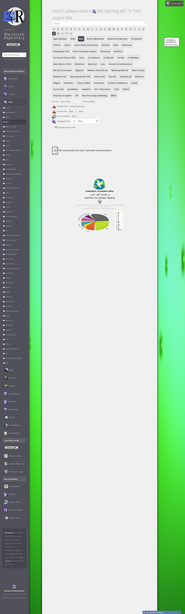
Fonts (81, 57)
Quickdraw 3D (125, 76)
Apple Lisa (10, 378)
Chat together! (12, 486)
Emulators (118, 51)
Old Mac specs (12, 518)
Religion (56, 83)
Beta (81, 38)
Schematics (68, 83)
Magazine (80, 70)
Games (9, 86)
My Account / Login (13, 472)
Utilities (126, 89)
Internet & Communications (120, 64)
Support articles (12, 502)
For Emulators (94, 57)
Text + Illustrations (102, 89)
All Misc (7, 108)
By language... (11, 409)
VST (76, 95)
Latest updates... (12, 433)
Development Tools (61, 51)
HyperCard (92, 64)
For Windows (133, 57)
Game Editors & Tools (62, 64)
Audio (73, 38)
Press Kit (112, 76)
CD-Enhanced (136, 38)
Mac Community (10, 479)
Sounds (134, 83)
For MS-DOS (109, 57)
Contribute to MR (11, 440)
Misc (8, 102)
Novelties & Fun (59, 76)
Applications (11, 79)
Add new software (13, 456)
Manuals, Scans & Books (98, 70)
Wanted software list (14, 464)
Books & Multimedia (95, 38)
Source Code (58, 89)
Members (10, 494)
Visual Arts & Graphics (62, 95)
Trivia (116, 89)
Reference (139, 76)
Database (106, 45)
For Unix (120, 57)
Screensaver (99, 83)
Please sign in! (174, 4)
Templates (86, 89)
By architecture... (12, 425)
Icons (102, 64)
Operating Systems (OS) (80, 76)
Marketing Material (119, 70)
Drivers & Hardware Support (85, 51)
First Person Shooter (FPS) (64, 57)
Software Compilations (118, 83)
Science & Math (83, 83)
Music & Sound (138, 70)
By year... (9, 417)
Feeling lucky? (11, 394)
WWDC (113, 95)
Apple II (9, 386)
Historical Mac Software (14, 71)
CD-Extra (57, 45)
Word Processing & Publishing (94, 95)
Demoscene (126, 45)
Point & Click (99, 76)
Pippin (8, 370)
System (9, 94)
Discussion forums (13, 510)
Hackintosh (79, 64)
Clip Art (67, 45)
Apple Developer (60, 38)
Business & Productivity (117, 38)
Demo (115, 45)
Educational (105, 51)
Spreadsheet (72, 89)
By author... (10, 402)
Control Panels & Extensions (86, 45)
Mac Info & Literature (62, 70)
